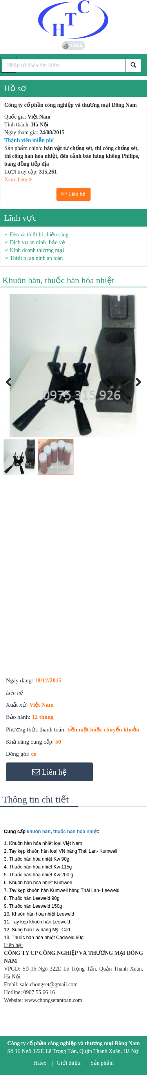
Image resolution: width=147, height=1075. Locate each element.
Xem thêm (18, 180)
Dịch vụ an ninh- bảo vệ (37, 242)
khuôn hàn (39, 831)
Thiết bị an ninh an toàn (36, 258)
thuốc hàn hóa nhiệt (75, 831)
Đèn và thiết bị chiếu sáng (39, 235)
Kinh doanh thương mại (37, 250)
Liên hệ (74, 194)
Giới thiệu (68, 1063)
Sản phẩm (102, 1063)
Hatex (39, 1063)
